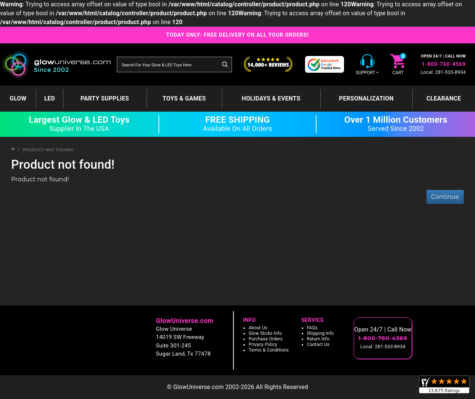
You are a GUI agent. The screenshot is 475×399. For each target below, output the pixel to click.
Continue (445, 196)
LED (49, 98)
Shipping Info (320, 333)
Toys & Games (184, 98)
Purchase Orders (266, 339)
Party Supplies (105, 98)
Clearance (443, 98)
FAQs (312, 327)
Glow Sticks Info (265, 333)
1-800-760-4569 (444, 64)
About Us (258, 327)
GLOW (18, 98)
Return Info (318, 339)
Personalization (366, 98)
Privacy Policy (263, 344)
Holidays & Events (271, 98)
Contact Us (318, 344)
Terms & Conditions (269, 350)
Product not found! (47, 149)
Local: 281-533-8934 (443, 72)
